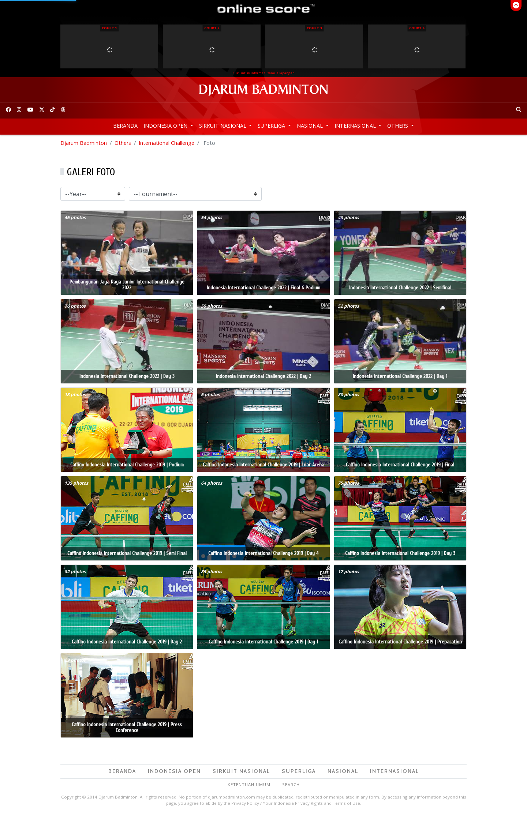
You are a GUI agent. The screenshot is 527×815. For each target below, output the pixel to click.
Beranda (125, 125)
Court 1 (109, 28)
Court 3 (314, 28)
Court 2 (211, 28)
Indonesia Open (166, 125)
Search (291, 784)
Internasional (355, 125)
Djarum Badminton (83, 142)
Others (398, 125)
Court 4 (416, 28)
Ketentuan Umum (249, 784)
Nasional (310, 125)
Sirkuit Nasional (223, 125)
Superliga (272, 125)
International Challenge (166, 142)
